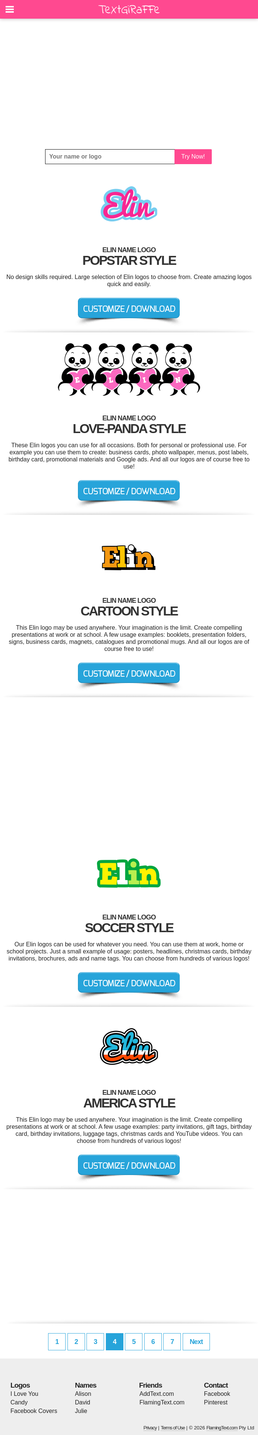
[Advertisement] (129, 84)
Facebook (217, 1394)
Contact (216, 1385)
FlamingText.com (162, 1402)
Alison (83, 1394)
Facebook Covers (33, 1411)
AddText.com (156, 1394)
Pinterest (215, 1402)
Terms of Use (173, 1428)
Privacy (150, 1428)
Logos (20, 1385)
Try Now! (193, 156)
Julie (81, 1411)
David (82, 1402)
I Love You (24, 1394)
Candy (19, 1402)
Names (85, 1385)
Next (196, 1341)
